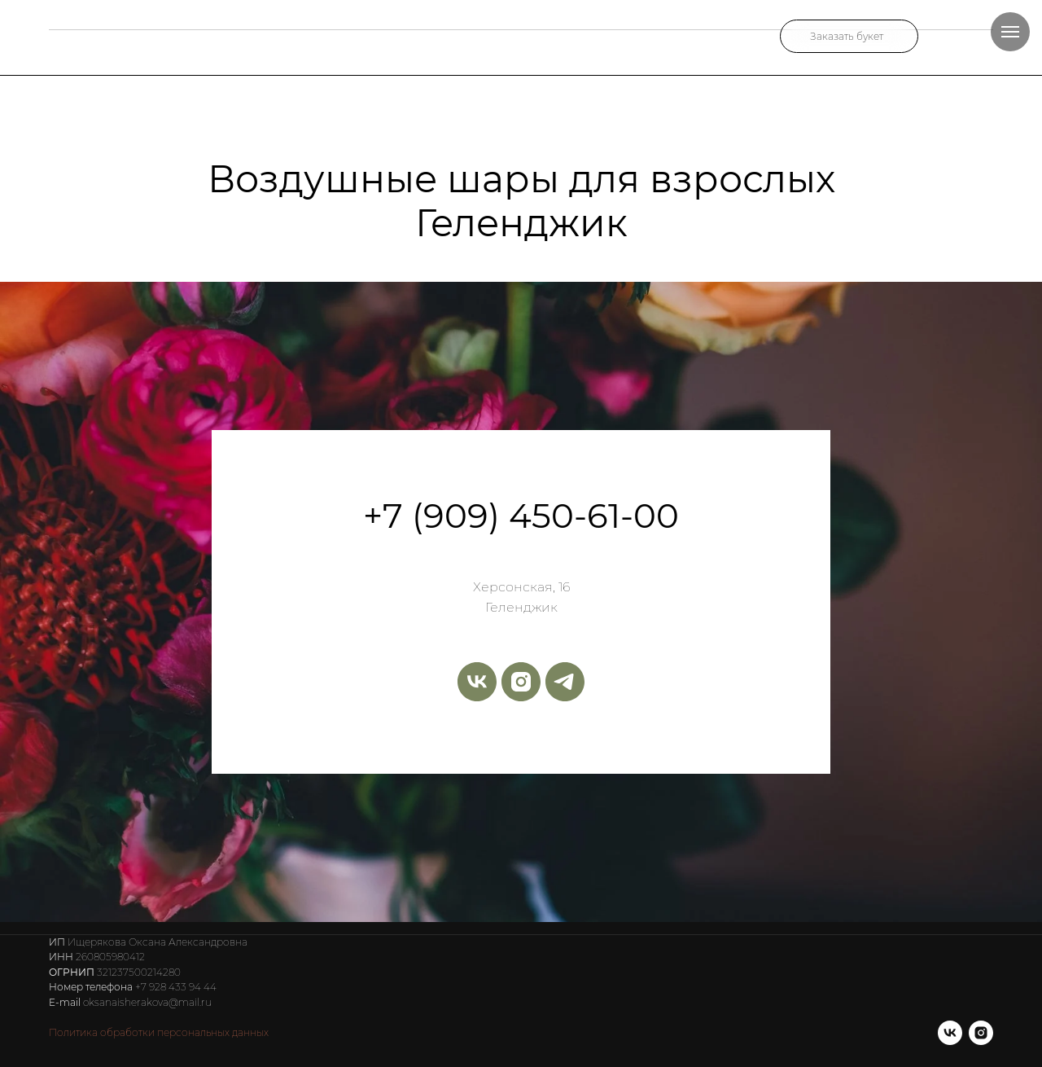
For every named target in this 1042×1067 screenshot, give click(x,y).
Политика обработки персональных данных (159, 1032)
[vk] (477, 681)
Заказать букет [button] (846, 36)
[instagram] (521, 681)
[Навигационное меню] (1010, 31)
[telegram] (564, 681)
